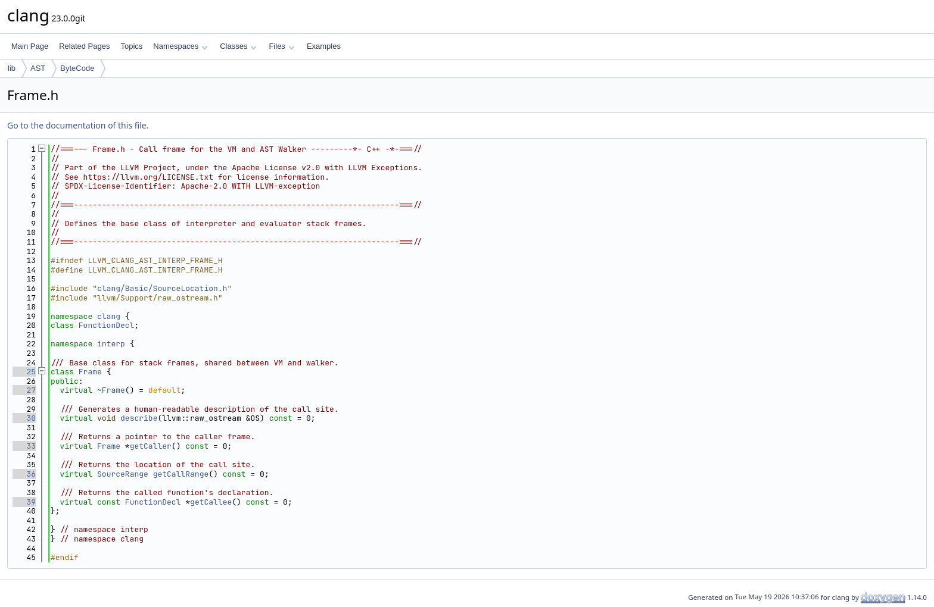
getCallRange (181, 474)
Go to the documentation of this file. (77, 125)
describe (138, 418)
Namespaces (180, 46)
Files (281, 46)
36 (24, 474)
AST (37, 68)
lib (11, 68)
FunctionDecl (107, 325)
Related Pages (84, 46)
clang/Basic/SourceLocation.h (162, 288)
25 (24, 372)
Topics (131, 46)
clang (108, 316)
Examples (324, 46)
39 (24, 502)
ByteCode (77, 68)
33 (24, 446)
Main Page (29, 46)
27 (24, 390)
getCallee (211, 502)
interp (111, 344)
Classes (238, 46)
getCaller (151, 446)
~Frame (111, 390)
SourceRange (122, 474)
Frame (90, 372)
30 (24, 418)
